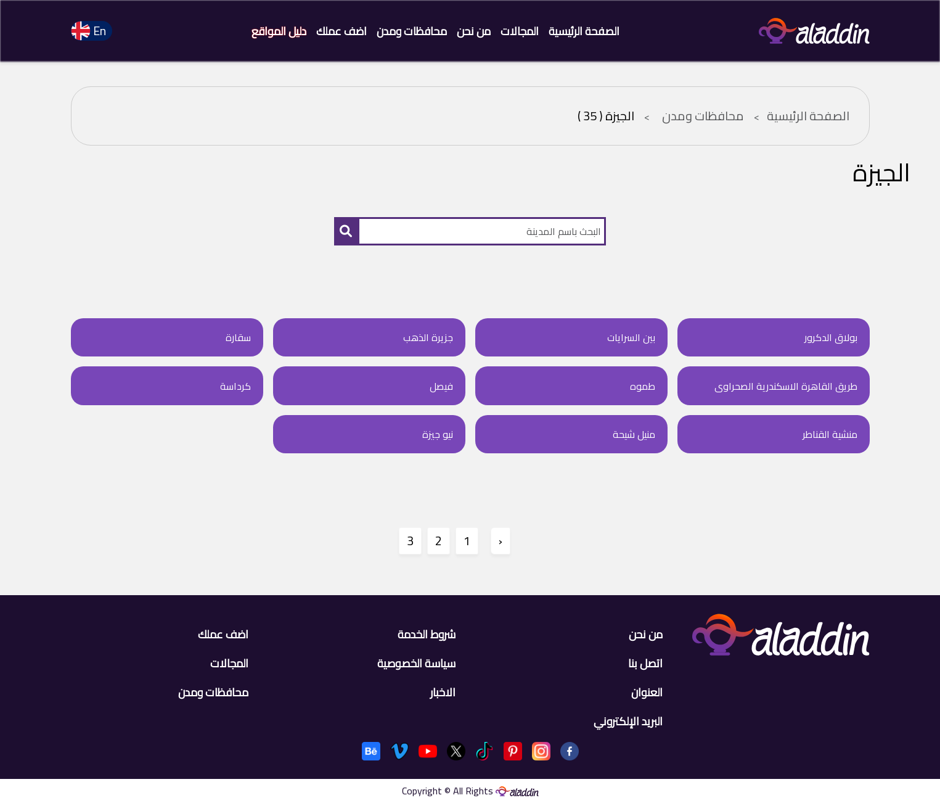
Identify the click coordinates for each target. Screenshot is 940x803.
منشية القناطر (830, 434)
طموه (642, 386)
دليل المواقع (278, 31)
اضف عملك (341, 31)
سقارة (238, 337)
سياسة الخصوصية (416, 663)
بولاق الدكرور (830, 337)
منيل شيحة (634, 434)
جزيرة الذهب (428, 337)
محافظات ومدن (412, 31)
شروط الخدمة (427, 634)
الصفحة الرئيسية (584, 31)
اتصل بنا (645, 663)
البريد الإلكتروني (628, 721)
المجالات (520, 31)
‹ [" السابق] (500, 540)
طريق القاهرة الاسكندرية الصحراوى (785, 386)
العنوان (647, 692)
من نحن (474, 31)
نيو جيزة (437, 434)
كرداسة (235, 386)
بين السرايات (631, 337)
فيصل (441, 386)
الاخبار (443, 692)
